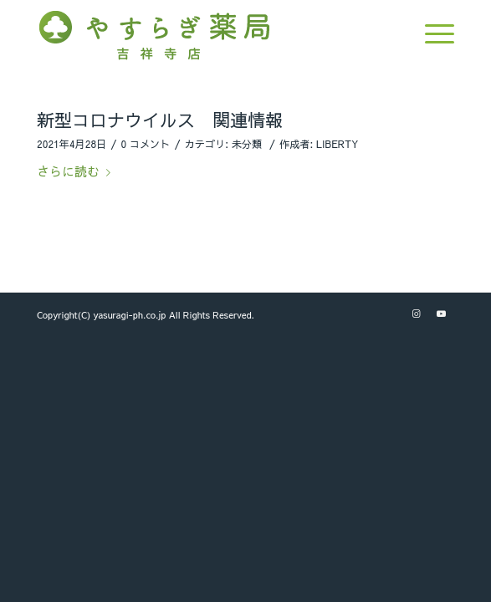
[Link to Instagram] (416, 313)
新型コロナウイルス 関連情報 (160, 120)
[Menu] (431, 33)
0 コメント (146, 143)
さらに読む (77, 171)
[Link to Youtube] (441, 313)
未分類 (247, 143)
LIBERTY (337, 143)
